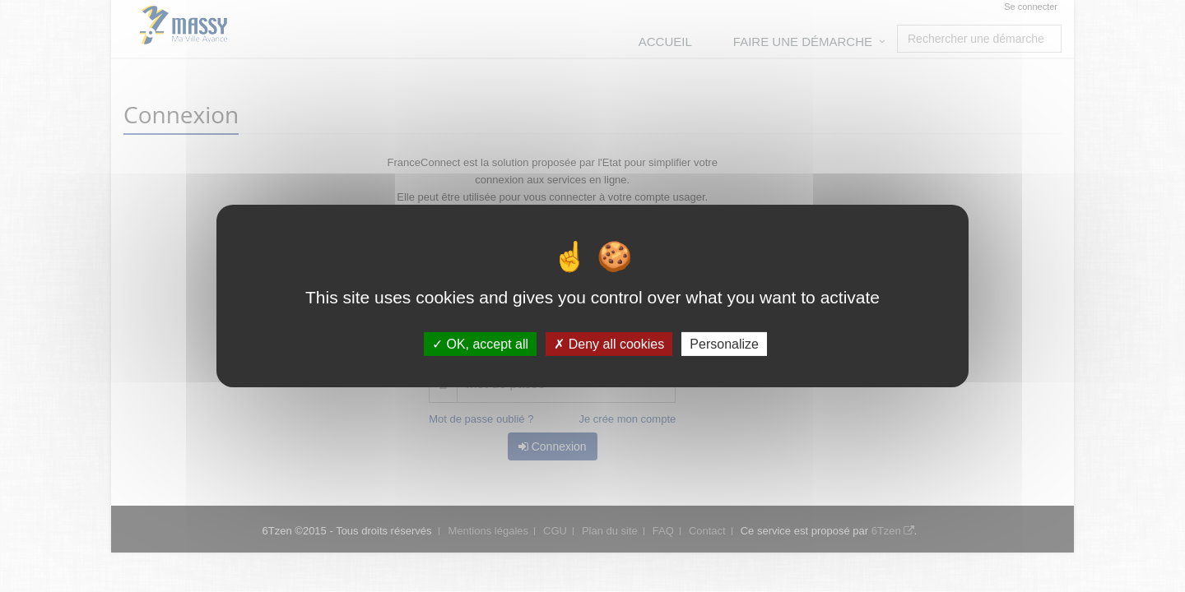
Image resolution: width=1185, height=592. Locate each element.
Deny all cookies (609, 344)
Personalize (724, 344)
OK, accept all (480, 344)
